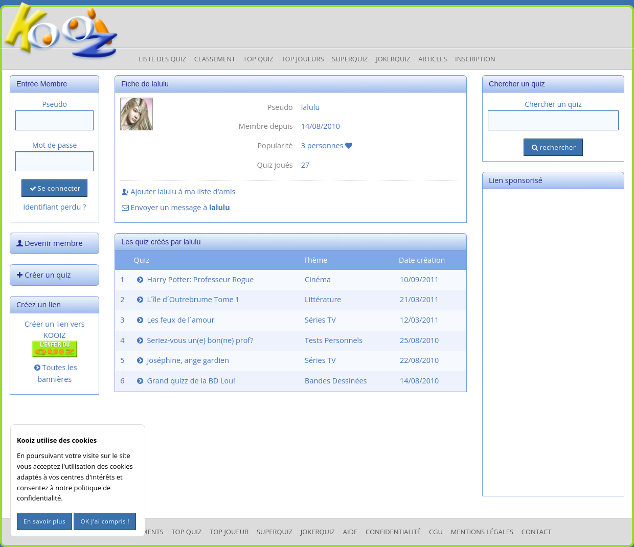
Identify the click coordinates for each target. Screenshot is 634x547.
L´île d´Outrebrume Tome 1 (187, 299)
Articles (432, 58)
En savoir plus (44, 521)
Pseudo (54, 104)
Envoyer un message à (175, 207)
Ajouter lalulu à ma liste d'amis (177, 191)
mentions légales (482, 531)
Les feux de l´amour (175, 320)
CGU (436, 531)
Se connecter (54, 188)
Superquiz (350, 58)
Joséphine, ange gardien (182, 360)
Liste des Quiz (162, 58)
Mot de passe (54, 145)
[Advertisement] (553, 342)
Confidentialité (393, 531)
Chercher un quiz (553, 104)
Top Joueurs (302, 58)
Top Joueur (229, 531)
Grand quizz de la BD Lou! (185, 380)
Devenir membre (48, 243)
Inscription (475, 58)
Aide (350, 531)
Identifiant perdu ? (54, 207)
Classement (214, 58)
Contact (537, 531)
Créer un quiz (42, 275)
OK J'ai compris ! (104, 521)
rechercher (553, 147)
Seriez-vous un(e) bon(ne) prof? (194, 340)
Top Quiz (258, 58)
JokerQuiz (393, 58)
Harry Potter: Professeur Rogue (194, 279)
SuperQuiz (274, 531)
